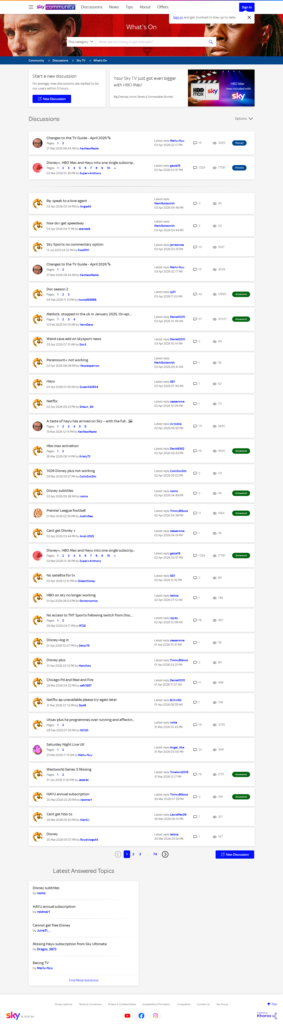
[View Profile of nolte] (173, 722)
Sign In (247, 7)
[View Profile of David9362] (177, 448)
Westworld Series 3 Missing (69, 769)
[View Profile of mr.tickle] (176, 424)
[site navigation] (31, 7)
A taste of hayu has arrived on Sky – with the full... (88, 421)
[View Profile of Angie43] (85, 206)
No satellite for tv (61, 575)
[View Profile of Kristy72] (84, 456)
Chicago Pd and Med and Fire (70, 680)
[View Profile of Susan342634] (89, 387)
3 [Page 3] (140, 854)
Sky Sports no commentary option (75, 244)
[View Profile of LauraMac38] (178, 814)
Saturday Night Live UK (65, 744)
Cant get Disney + (61, 530)
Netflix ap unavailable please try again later (82, 699)
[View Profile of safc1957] (86, 685)
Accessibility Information (156, 1004)
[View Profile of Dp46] (82, 705)
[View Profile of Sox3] (82, 344)
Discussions (91, 7)
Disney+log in (58, 640)
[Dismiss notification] (249, 17)
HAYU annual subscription (68, 794)
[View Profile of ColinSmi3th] (88, 476)
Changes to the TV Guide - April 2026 (77, 138)
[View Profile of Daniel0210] (177, 317)
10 (108, 168)
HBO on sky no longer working (71, 595)
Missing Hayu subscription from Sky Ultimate (70, 944)
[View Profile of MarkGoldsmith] (164, 203)
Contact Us (203, 1004)
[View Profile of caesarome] (177, 401)
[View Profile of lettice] (174, 595)
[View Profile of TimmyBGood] (179, 511)
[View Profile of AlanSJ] (84, 820)
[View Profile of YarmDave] (86, 324)
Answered (241, 294)
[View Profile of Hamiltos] (85, 665)
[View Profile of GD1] (172, 381)
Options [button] (241, 118)
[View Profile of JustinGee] (86, 516)
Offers (162, 7)
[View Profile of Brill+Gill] (176, 700)
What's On (141, 27)
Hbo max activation (63, 446)
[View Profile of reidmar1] (86, 800)
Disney (52, 834)
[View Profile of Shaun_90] (86, 407)
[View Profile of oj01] (173, 292)
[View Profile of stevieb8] (84, 229)
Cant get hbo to (59, 814)
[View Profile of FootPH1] (83, 250)
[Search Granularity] (81, 42)
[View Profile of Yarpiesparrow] (89, 365)
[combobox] (150, 42)
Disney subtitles (60, 490)
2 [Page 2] (133, 854)
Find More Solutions (83, 980)
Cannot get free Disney (51, 925)
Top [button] (274, 1004)
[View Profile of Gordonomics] (89, 601)
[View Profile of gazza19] (175, 165)
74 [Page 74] (155, 854)
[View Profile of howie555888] (87, 300)
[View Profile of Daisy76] (84, 645)
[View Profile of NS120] (84, 730)
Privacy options (63, 1004)
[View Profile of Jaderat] (83, 780)
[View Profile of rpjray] (174, 618)
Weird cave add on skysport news (74, 339)
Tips (129, 7)
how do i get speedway (65, 223)
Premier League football (66, 510)
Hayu (51, 381)
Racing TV (41, 963)
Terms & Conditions (90, 1004)
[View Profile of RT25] (82, 626)
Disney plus (56, 660)
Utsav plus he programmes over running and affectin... (91, 719)
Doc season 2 (57, 289)
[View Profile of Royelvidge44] (89, 839)
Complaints (183, 1004)
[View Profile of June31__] (44, 930)
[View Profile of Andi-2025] (87, 536)
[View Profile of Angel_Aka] (177, 747)
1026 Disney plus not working (71, 471)
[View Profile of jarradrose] (177, 245)
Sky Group (222, 1004)
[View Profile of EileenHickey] (86, 581)
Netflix (52, 401)
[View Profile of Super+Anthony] (90, 173)
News (114, 7)
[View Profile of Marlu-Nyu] (177, 140)
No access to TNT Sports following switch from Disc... (90, 615)
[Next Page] (165, 854)
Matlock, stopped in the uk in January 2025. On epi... (89, 314)
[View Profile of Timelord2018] (179, 772)
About (145, 7)
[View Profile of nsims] (84, 496)
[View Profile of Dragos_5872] (46, 949)
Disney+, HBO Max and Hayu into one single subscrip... (91, 162)
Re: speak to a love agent (67, 201)
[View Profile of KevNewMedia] (89, 148)
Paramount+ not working (67, 360)
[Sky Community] (56, 7)
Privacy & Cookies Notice (122, 1004)
